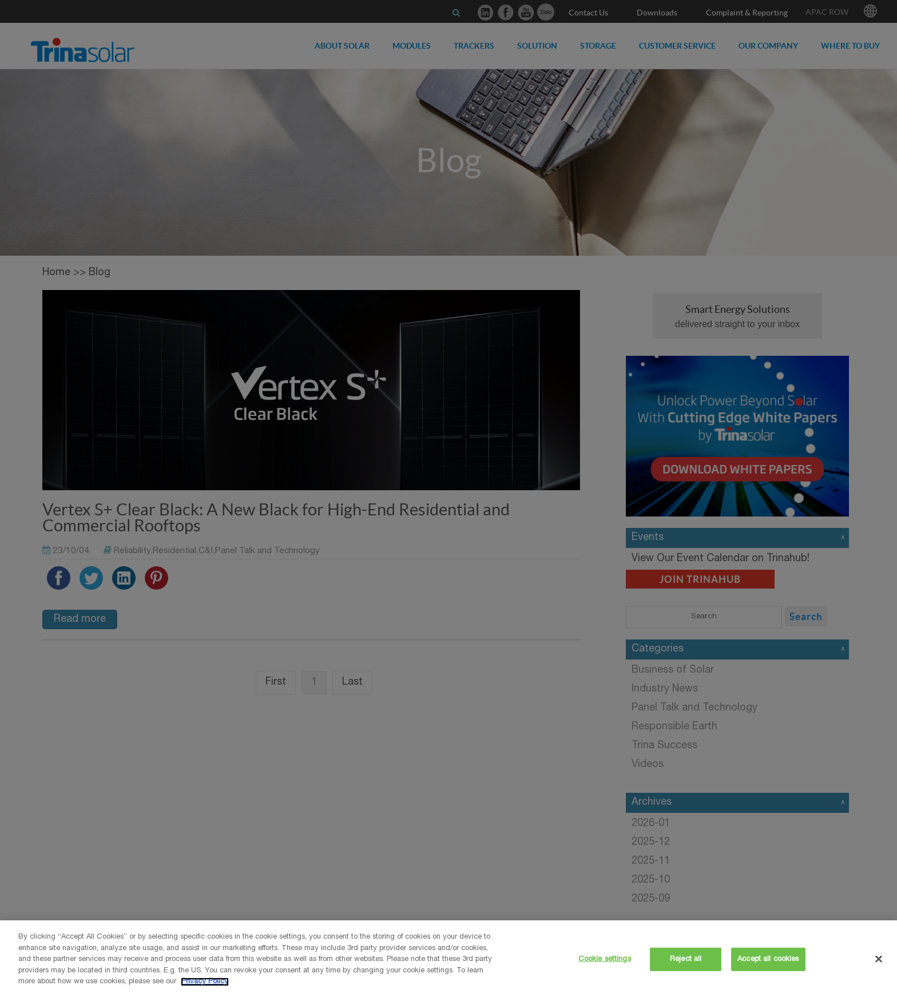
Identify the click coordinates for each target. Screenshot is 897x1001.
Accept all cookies (768, 959)
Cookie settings (604, 959)
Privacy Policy (204, 982)
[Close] (878, 958)
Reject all (685, 959)
